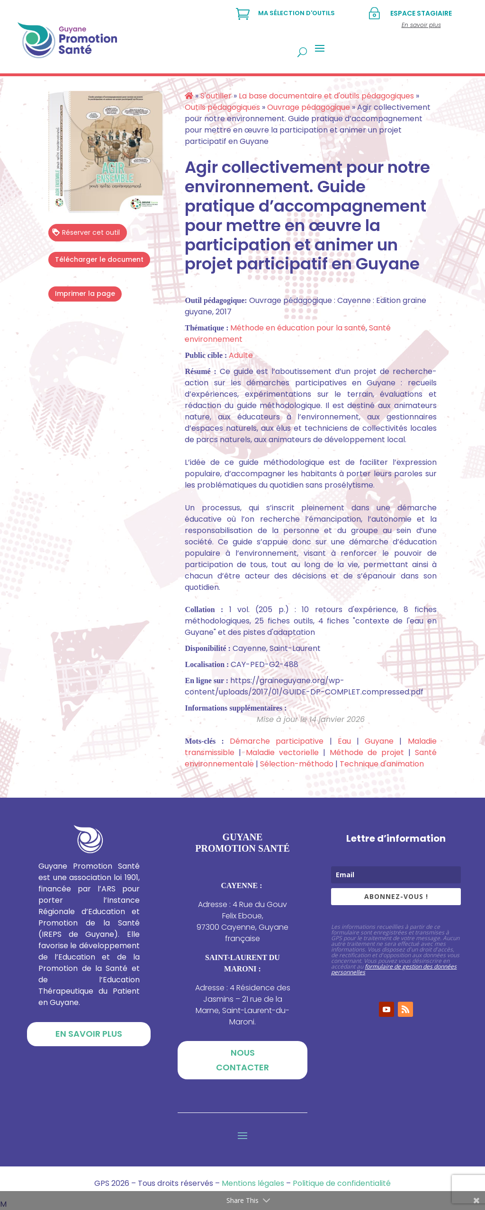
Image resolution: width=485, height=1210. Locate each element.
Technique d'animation (382, 763)
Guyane (379, 741)
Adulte (241, 355)
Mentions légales (253, 1183)
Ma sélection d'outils (296, 13)
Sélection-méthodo (296, 763)
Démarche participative (276, 741)
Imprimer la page (85, 293)
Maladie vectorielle (282, 752)
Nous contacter (242, 1060)
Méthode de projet (367, 752)
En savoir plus (88, 1034)
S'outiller (216, 95)
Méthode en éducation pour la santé (298, 327)
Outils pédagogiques (222, 107)
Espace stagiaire (421, 13)
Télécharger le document (99, 259)
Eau (344, 741)
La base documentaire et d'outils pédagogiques (326, 95)
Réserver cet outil (86, 232)
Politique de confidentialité (342, 1183)
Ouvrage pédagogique (308, 107)
